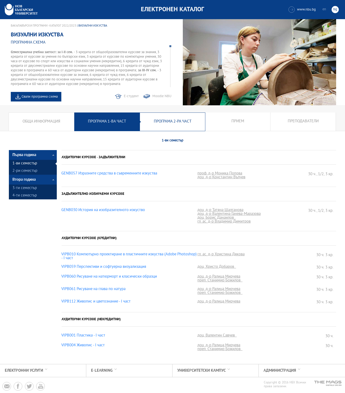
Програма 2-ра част (172, 121)
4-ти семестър (24, 195)
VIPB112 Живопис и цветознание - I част (96, 302)
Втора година (24, 179)
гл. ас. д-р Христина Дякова (221, 255)
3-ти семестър (24, 188)
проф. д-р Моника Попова (219, 174)
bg (335, 9)
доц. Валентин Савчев (217, 336)
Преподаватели (303, 121)
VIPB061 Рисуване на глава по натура (93, 289)
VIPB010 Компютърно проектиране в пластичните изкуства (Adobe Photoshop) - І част (129, 256)
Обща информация (41, 121)
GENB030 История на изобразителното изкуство (103, 210)
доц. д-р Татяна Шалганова (220, 210)
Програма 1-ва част (107, 121)
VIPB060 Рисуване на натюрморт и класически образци (109, 277)
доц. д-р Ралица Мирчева (218, 277)
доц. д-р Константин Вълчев (221, 178)
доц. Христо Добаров (216, 267)
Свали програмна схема (40, 97)
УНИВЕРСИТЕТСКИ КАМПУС (201, 370)
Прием (237, 121)
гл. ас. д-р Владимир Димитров (224, 222)
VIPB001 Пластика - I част (83, 336)
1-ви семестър (24, 163)
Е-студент (131, 96)
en (324, 9)
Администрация (280, 370)
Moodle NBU (161, 96)
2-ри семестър (24, 171)
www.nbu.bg (302, 9)
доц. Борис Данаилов (216, 218)
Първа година (24, 154)
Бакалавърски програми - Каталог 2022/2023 (43, 26)
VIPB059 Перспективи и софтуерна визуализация (103, 267)
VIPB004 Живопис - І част (83, 346)
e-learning (102, 370)
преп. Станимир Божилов (219, 281)
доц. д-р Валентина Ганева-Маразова (229, 214)
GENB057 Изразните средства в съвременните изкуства (109, 174)
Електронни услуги (24, 370)
